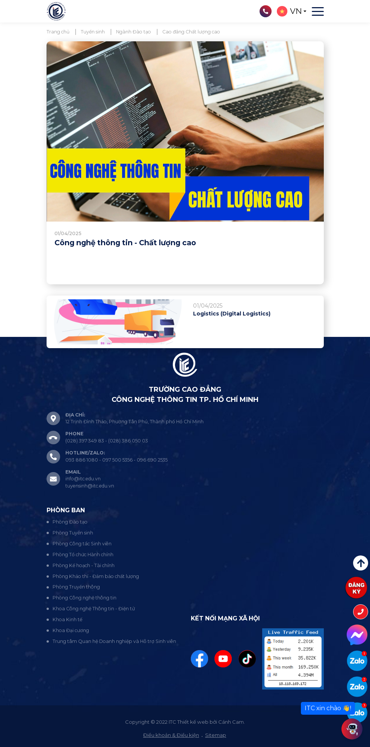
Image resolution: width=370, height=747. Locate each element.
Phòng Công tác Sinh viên (82, 543)
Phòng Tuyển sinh (73, 533)
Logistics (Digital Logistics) (231, 313)
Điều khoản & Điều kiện (171, 735)
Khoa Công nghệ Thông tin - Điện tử (94, 608)
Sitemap (215, 735)
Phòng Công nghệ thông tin (84, 598)
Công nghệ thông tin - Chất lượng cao (125, 242)
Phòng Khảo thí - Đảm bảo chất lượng (96, 576)
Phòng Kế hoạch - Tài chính (84, 565)
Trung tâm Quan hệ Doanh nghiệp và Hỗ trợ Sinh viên (114, 641)
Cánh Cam (231, 722)
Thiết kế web (192, 722)
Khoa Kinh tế (67, 619)
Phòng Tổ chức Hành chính (83, 554)
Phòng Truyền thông (76, 587)
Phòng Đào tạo (70, 522)
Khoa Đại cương (71, 630)
